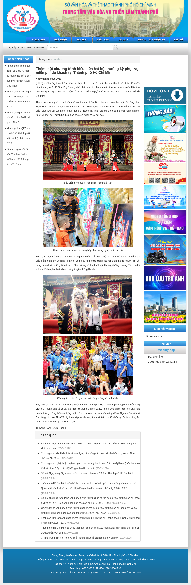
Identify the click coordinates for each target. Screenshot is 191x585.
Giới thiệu (60, 39)
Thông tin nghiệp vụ (151, 39)
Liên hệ (178, 39)
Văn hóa (81, 39)
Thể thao (103, 39)
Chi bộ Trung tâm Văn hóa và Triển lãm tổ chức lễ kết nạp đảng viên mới (79, 537)
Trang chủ (37, 39)
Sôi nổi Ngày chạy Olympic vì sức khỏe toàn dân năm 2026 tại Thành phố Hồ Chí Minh (87, 473)
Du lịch (123, 39)
